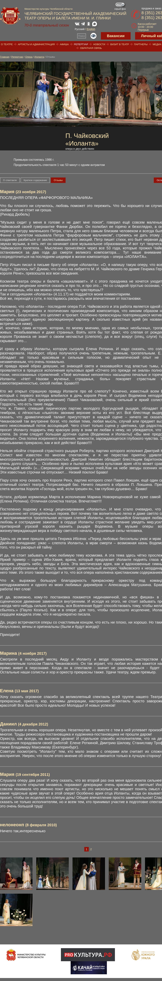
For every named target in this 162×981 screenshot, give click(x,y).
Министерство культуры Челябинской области (48, 9)
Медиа (157, 44)
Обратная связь (91, 48)
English (91, 29)
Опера (29, 56)
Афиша (64, 44)
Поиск (81, 36)
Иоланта (39, 56)
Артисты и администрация (36, 44)
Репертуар (81, 44)
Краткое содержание (35, 180)
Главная (4, 56)
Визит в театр (119, 44)
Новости (99, 44)
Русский (79, 29)
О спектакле (10, 180)
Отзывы (58, 180)
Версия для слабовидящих (93, 36)
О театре (7, 44)
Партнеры (140, 44)
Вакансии (116, 36)
